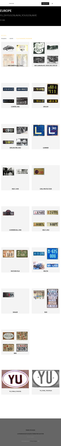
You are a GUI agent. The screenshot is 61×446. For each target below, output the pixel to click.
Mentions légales (30, 436)
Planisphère (4, 38)
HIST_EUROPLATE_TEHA (15, 65)
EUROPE (11, 38)
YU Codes (2, 20)
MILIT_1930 (15, 188)
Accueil (4, 35)
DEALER (15, 312)
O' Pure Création (33, 441)
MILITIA (45, 271)
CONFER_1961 (15, 106)
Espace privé (45, 3)
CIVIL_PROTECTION (46, 188)
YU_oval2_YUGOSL (15, 391)
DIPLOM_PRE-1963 (15, 147)
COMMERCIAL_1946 (15, 230)
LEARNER (46, 147)
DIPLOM (45, 106)
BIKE (15, 353)
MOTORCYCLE (15, 271)
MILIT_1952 (45, 230)
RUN (45, 312)
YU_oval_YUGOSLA (46, 390)
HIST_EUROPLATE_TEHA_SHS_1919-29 (45, 65)
